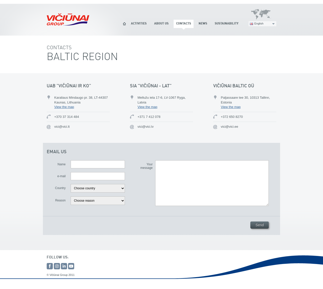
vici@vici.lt (62, 126)
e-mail (61, 176)
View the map (64, 107)
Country (60, 188)
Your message (146, 166)
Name (62, 164)
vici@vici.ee (229, 126)
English (258, 23)
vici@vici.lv (146, 126)
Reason (60, 200)
